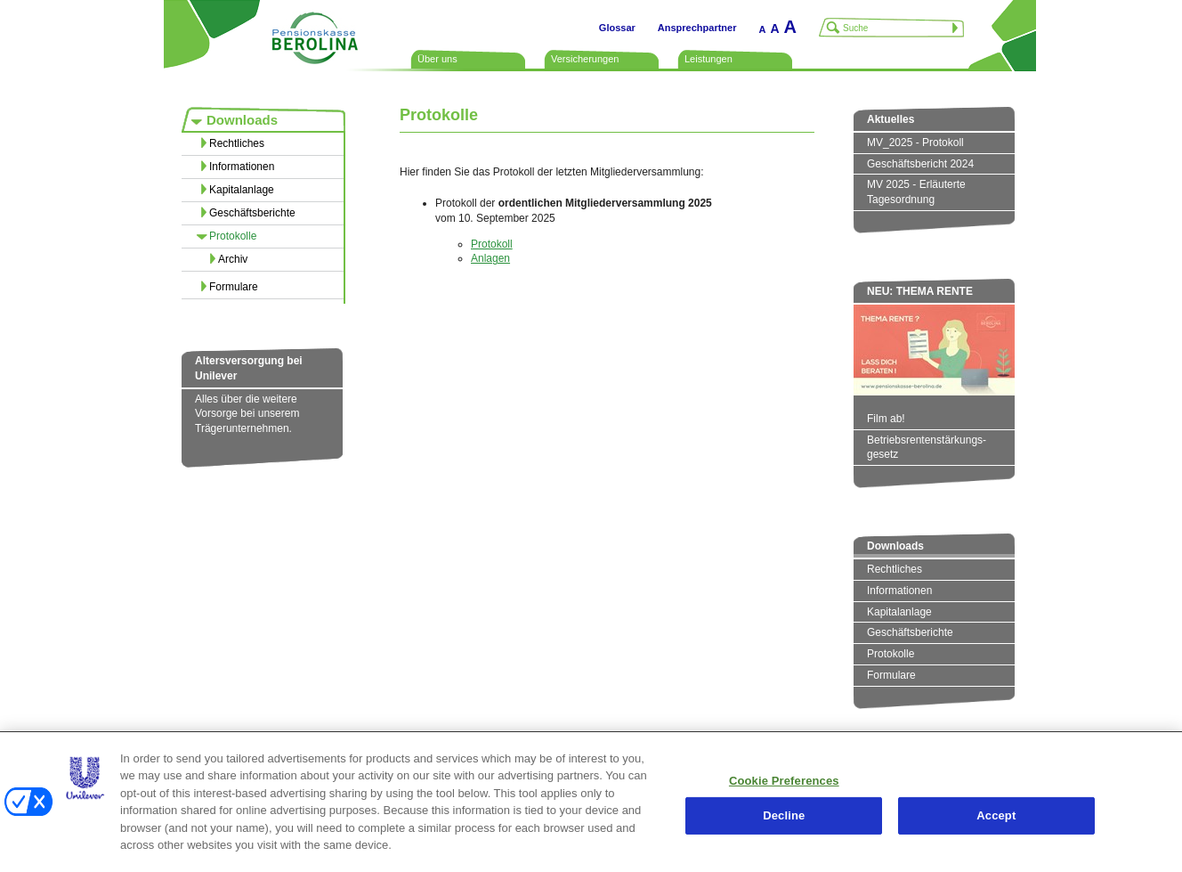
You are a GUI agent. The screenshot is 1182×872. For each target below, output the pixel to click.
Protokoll (492, 244)
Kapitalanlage (241, 189)
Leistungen (708, 58)
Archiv (232, 259)
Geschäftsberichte (252, 213)
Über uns (437, 58)
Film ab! (886, 418)
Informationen (241, 166)
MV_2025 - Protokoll (915, 142)
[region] (591, 801)
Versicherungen (585, 58)
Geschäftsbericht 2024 (920, 164)
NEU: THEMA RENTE (920, 291)
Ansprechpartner (697, 27)
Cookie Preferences (784, 780)
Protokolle (232, 236)
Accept (996, 815)
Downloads (242, 119)
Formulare (233, 287)
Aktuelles (890, 119)
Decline (784, 815)
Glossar (617, 27)
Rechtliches (236, 143)
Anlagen (490, 258)
